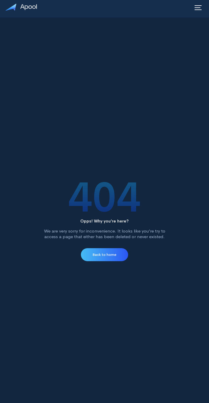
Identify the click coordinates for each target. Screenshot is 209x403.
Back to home (104, 254)
